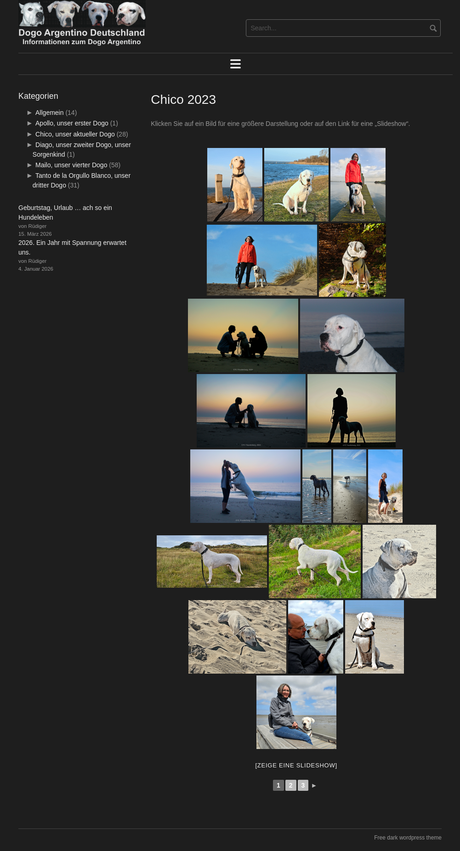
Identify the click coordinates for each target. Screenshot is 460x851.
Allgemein (49, 112)
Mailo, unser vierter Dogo (71, 165)
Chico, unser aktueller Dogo (75, 134)
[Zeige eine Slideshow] (296, 765)
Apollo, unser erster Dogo (71, 123)
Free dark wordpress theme (408, 837)
